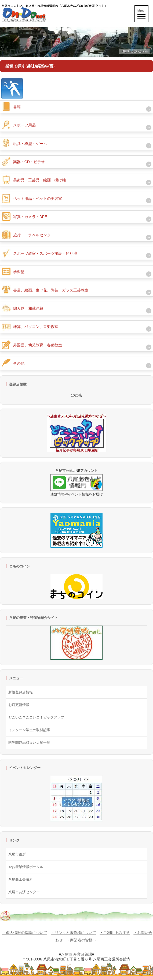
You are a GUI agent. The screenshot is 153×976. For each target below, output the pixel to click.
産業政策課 (82, 954)
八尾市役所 (17, 854)
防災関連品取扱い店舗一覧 (29, 743)
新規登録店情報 (20, 692)
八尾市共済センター (24, 892)
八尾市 (66, 954)
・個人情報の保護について (24, 932)
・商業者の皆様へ (81, 940)
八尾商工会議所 (20, 879)
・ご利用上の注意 (115, 932)
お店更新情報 (18, 705)
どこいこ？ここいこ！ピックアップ (36, 717)
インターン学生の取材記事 (29, 730)
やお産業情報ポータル (25, 867)
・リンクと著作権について (73, 932)
